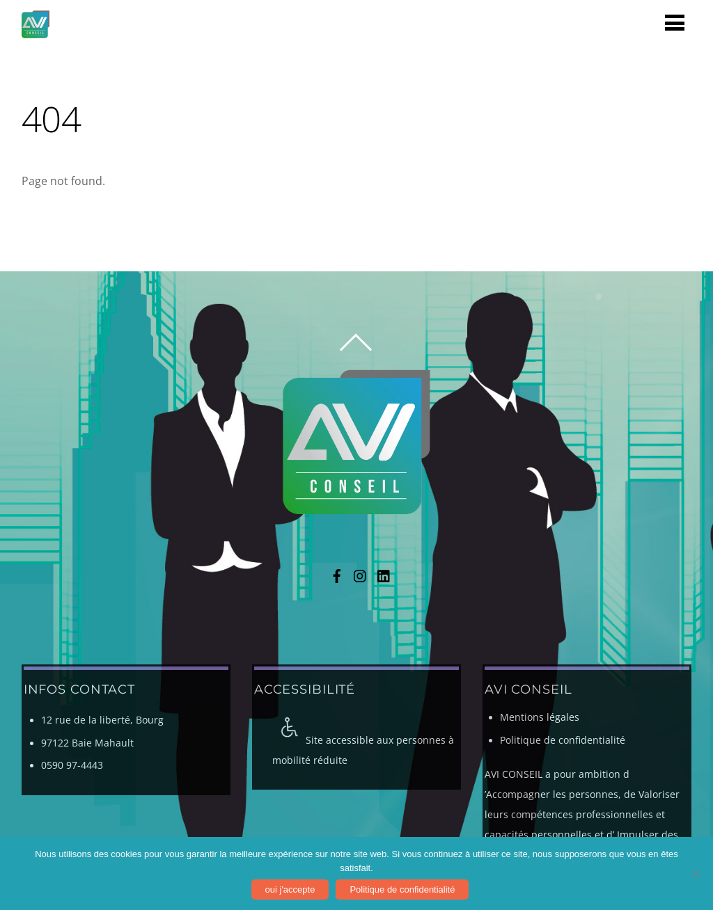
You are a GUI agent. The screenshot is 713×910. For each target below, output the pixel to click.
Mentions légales (539, 717)
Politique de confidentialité (562, 740)
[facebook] (337, 574)
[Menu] (674, 22)
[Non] (696, 874)
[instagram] (360, 574)
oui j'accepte (290, 889)
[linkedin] (384, 574)
